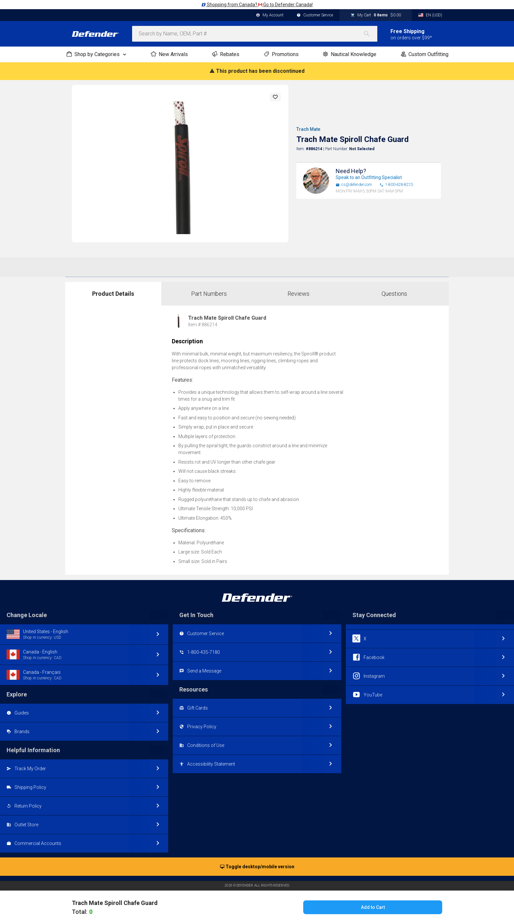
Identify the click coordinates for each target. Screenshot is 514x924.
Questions (394, 293)
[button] (275, 97)
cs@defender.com (354, 184)
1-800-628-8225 (396, 184)
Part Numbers (209, 293)
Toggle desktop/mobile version (257, 867)
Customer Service (315, 15)
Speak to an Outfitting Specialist (369, 177)
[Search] (370, 34)
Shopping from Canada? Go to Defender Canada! (257, 4)
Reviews (298, 293)
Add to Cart (373, 907)
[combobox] (254, 34)
